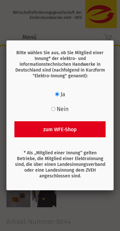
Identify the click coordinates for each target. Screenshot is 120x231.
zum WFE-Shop (60, 129)
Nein (63, 109)
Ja (62, 94)
